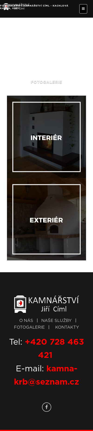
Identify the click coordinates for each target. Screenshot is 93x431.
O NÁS (26, 321)
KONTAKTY (67, 327)
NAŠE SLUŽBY (57, 321)
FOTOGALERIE (30, 327)
